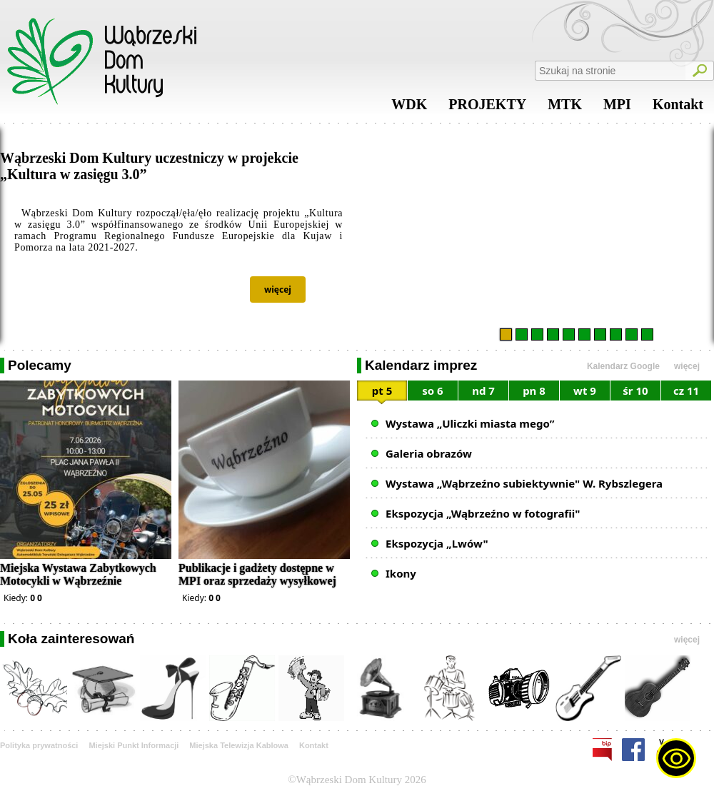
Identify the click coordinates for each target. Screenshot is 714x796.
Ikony (401, 573)
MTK (565, 107)
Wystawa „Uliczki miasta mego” (470, 423)
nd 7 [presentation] (483, 390)
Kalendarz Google (623, 366)
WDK (409, 107)
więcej (277, 289)
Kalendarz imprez (421, 365)
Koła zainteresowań (71, 638)
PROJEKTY (487, 107)
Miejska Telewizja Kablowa (238, 745)
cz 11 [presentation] (686, 390)
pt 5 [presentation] (382, 390)
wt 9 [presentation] (584, 390)
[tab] (382, 393)
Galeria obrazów (429, 453)
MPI (617, 107)
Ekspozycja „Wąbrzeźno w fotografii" (483, 513)
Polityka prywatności (39, 745)
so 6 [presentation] (432, 390)
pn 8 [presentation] (534, 390)
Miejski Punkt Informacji (133, 745)
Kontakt (678, 107)
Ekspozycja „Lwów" (437, 543)
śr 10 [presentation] (635, 390)
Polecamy (39, 365)
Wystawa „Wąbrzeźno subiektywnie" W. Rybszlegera (524, 483)
